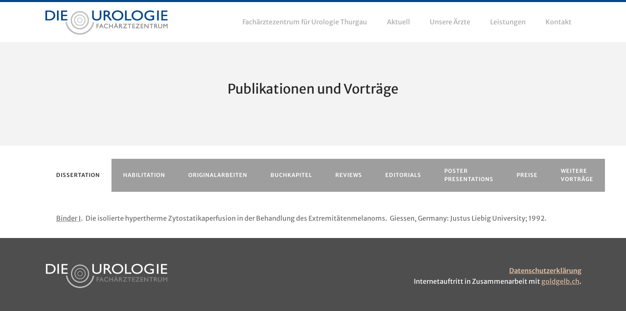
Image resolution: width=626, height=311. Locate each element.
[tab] (78, 175)
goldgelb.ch (560, 281)
